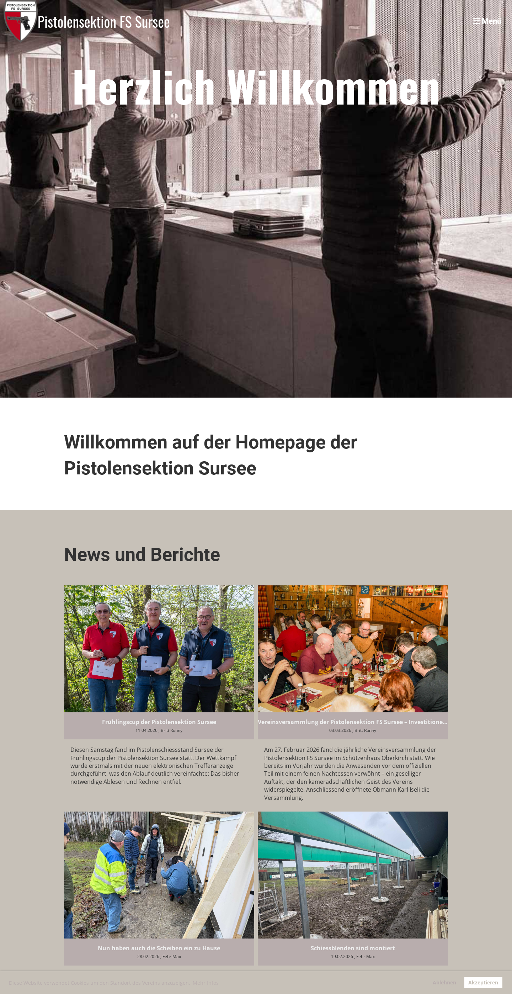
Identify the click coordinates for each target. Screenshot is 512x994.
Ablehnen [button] (444, 982)
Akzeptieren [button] (483, 982)
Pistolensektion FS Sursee (104, 21)
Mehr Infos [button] (206, 982)
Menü (487, 21)
